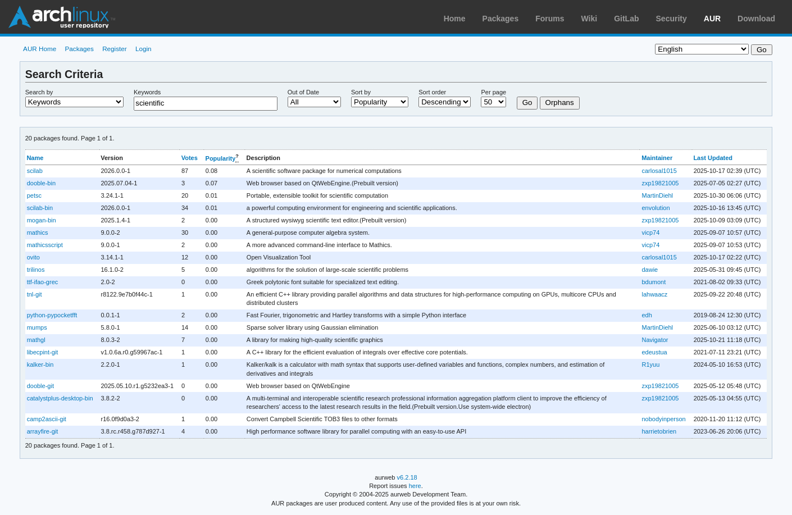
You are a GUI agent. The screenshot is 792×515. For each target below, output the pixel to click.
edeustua (654, 352)
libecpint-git (42, 352)
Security (671, 18)
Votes (189, 157)
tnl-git (34, 294)
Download (756, 18)
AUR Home (39, 48)
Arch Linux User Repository (61, 17)
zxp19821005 (660, 183)
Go (527, 102)
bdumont (653, 282)
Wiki (589, 18)
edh (646, 315)
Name (34, 157)
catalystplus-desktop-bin (60, 398)
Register (114, 48)
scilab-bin (40, 207)
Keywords (147, 92)
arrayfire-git (42, 431)
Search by (39, 92)
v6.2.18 (407, 477)
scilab (35, 170)
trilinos (36, 269)
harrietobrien (658, 431)
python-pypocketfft (52, 315)
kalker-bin (40, 364)
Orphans (559, 102)
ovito (33, 257)
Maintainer (656, 157)
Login (143, 48)
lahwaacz (654, 294)
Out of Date (303, 92)
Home (455, 18)
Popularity (221, 158)
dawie (649, 269)
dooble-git (40, 385)
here (415, 485)
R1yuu (650, 364)
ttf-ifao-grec (42, 282)
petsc (34, 195)
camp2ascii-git (46, 419)
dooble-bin (41, 183)
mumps (37, 327)
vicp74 (650, 232)
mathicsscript (45, 244)
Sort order (432, 92)
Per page (493, 92)
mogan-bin (41, 220)
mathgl (36, 339)
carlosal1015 (658, 170)
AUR (712, 18)
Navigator (654, 339)
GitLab (626, 18)
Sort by (361, 92)
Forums (549, 18)
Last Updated (712, 157)
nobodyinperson (663, 419)
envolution (655, 207)
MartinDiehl (657, 195)
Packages (501, 18)
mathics (37, 232)
